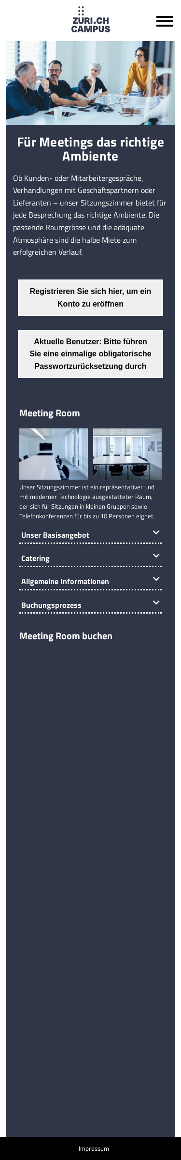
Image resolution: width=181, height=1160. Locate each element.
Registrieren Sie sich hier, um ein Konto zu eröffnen (91, 297)
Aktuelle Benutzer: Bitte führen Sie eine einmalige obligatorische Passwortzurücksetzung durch (90, 354)
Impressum (94, 1148)
